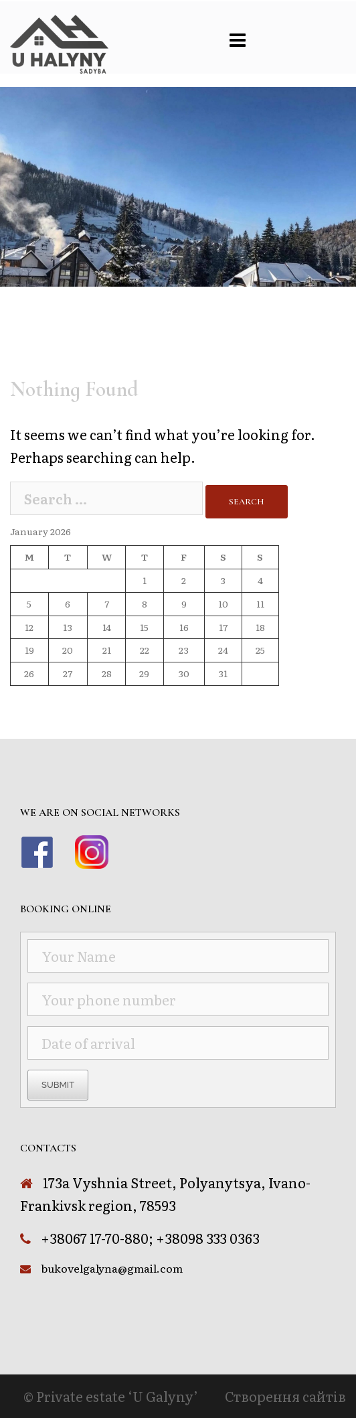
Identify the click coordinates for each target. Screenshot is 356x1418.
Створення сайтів (285, 1396)
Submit (57, 1085)
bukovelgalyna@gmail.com (112, 1268)
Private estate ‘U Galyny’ (117, 1396)
